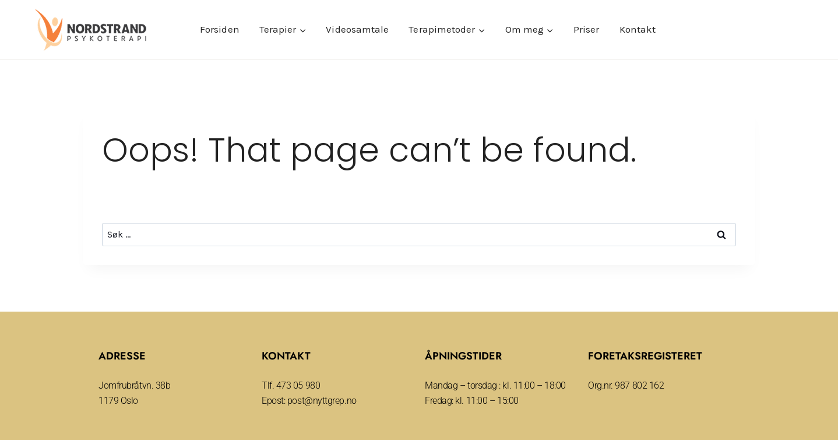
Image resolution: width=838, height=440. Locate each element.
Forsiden (220, 29)
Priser (586, 29)
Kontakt (637, 29)
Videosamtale (357, 29)
